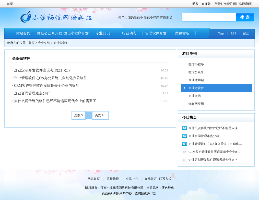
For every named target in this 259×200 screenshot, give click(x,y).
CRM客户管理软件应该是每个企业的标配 (46, 86)
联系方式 (165, 179)
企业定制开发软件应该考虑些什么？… (215, 159)
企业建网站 (196, 80)
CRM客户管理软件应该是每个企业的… (215, 152)
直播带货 (166, 17)
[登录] (218, 4)
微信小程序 (151, 17)
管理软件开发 (156, 33)
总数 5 (78, 115)
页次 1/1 (100, 115)
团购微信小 (135, 17)
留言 (246, 33)
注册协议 (113, 179)
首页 (10, 4)
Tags (221, 33)
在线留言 (151, 179)
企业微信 (195, 96)
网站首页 (23, 33)
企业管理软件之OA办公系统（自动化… (215, 144)
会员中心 (132, 179)
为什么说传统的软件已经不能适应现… (215, 128)
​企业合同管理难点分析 (32, 93)
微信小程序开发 (76, 33)
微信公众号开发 (49, 33)
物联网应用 (196, 104)
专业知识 (103, 33)
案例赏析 (182, 33)
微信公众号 (196, 72)
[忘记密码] (245, 4)
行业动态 (129, 33)
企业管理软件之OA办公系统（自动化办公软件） (52, 78)
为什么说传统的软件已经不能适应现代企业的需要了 (55, 101)
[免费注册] (230, 4)
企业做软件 (61, 43)
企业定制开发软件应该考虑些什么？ (42, 70)
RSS (233, 33)
